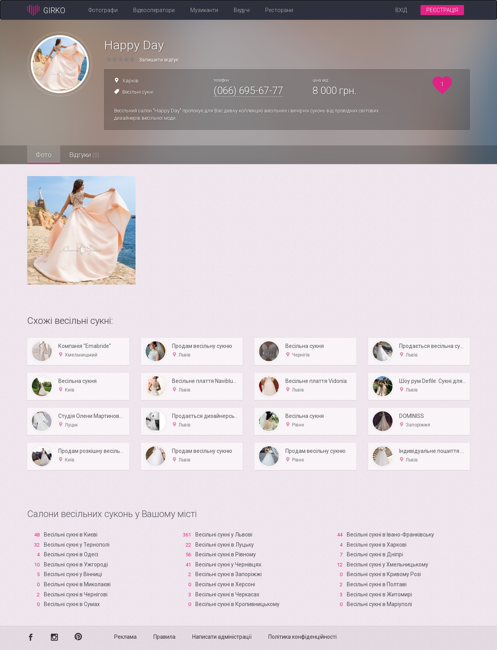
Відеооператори (154, 10)
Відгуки (87, 155)
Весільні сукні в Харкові (377, 545)
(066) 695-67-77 (248, 90)
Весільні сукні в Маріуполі (379, 604)
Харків (130, 81)
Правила (164, 637)
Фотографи (103, 10)
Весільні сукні (137, 92)
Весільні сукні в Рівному (225, 554)
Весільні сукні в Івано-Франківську (390, 534)
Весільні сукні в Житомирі (379, 594)
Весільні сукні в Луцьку (224, 545)
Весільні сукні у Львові (223, 534)
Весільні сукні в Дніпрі (375, 554)
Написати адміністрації (222, 637)
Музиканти (204, 10)
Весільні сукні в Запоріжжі (228, 574)
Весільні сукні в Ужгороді (76, 564)
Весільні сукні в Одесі (71, 554)
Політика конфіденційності (302, 637)
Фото (45, 155)
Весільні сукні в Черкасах (227, 594)
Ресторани (279, 10)
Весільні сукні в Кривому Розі (384, 574)
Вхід (401, 10)
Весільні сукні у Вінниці (73, 574)
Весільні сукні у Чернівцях (228, 564)
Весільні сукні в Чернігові (76, 594)
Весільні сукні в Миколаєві (77, 584)
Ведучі (242, 10)
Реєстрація (442, 10)
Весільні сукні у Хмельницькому (387, 564)
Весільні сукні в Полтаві (377, 584)
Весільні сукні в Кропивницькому (237, 604)
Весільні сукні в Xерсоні (225, 584)
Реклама (125, 637)
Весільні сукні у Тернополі (76, 545)
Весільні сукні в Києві (70, 534)
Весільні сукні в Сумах (72, 604)
